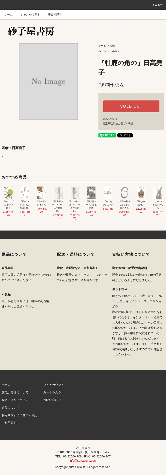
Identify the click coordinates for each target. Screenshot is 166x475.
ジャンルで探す (27, 14)
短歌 (112, 45)
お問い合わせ (52, 400)
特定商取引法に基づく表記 (118, 123)
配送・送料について (15, 400)
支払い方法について (15, 392)
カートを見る (52, 392)
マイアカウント (53, 384)
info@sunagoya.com (83, 460)
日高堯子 (115, 51)
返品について (110, 118)
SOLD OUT (131, 106)
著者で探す (52, 14)
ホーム (8, 14)
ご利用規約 (9, 422)
